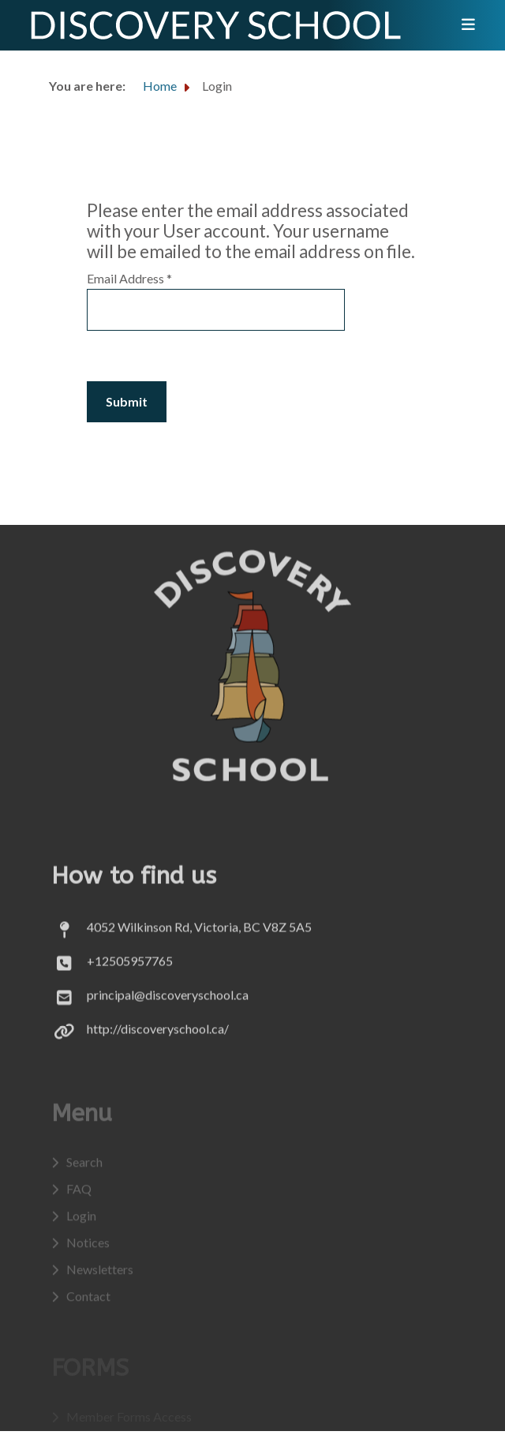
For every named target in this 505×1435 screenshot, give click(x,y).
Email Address (129, 278)
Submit (127, 401)
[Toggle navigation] (463, 25)
